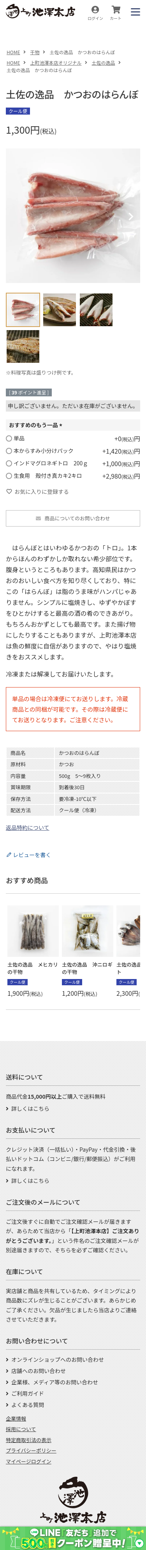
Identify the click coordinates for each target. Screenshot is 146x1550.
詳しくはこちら (30, 1108)
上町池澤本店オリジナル (55, 62)
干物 (34, 52)
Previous (15, 216)
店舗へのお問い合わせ (38, 1371)
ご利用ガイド (27, 1393)
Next (131, 216)
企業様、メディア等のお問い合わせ (54, 1382)
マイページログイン (28, 1461)
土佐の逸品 (103, 62)
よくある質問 (27, 1405)
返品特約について (27, 827)
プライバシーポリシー (31, 1450)
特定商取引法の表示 (28, 1440)
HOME (13, 52)
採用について (21, 1429)
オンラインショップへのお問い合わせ (57, 1359)
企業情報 (16, 1418)
